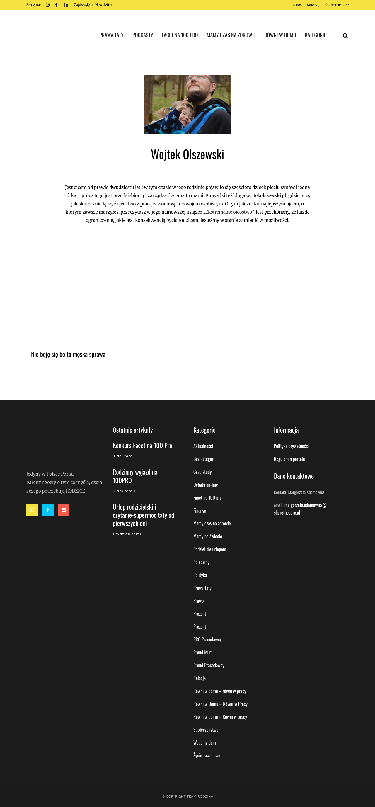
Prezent (199, 613)
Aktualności (203, 446)
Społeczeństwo (205, 729)
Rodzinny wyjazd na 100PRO (135, 476)
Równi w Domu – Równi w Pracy (220, 703)
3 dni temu (124, 456)
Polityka (200, 574)
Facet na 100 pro (207, 497)
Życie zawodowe (206, 755)
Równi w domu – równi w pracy (219, 690)
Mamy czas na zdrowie (212, 523)
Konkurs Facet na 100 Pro (142, 445)
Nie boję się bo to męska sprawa (68, 354)
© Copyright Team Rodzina (187, 796)
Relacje (199, 678)
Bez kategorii (204, 458)
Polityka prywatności (291, 446)
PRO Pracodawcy (207, 639)
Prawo (198, 600)
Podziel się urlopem (209, 549)
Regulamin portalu (289, 458)
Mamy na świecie (207, 536)
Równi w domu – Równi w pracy (220, 716)
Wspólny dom (204, 742)
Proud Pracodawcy (208, 665)
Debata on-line (205, 484)
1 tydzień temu (128, 534)
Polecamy (201, 562)
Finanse (199, 510)
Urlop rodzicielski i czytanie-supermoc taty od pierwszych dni (143, 515)
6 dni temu (124, 490)
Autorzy (313, 5)
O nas (297, 5)
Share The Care (336, 5)
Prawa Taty (202, 587)
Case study (202, 471)
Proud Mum (203, 652)
